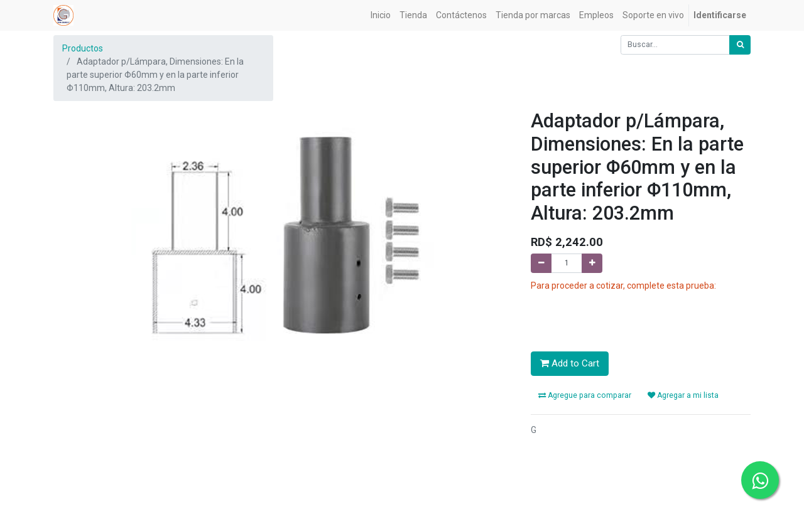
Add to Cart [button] (569, 363)
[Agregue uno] (592, 263)
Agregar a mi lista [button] (683, 395)
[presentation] (626, 316)
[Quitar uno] (541, 263)
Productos (82, 48)
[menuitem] (380, 15)
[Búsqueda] (740, 45)
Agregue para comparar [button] (584, 395)
